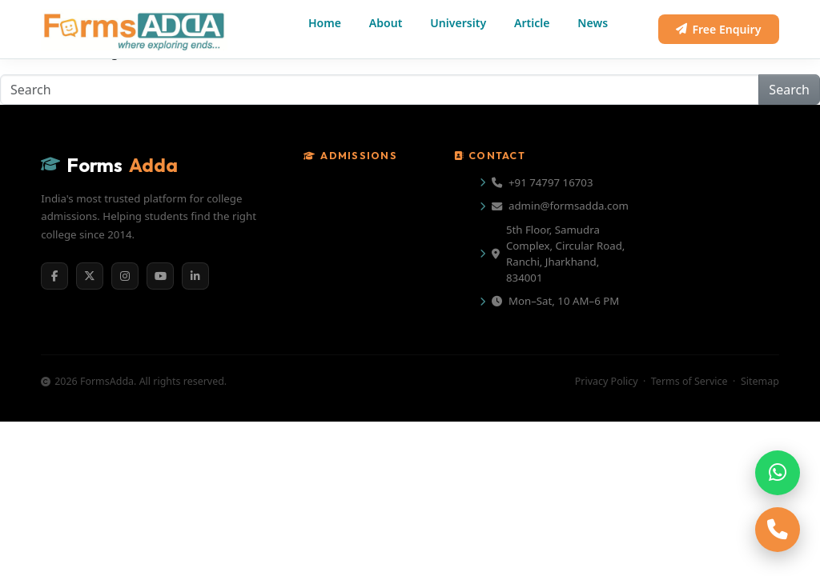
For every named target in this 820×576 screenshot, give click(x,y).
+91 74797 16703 (542, 182)
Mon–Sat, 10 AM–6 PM (555, 301)
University (458, 22)
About (386, 22)
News (592, 22)
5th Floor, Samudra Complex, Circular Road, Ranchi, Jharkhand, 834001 (558, 253)
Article (532, 22)
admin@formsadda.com (560, 205)
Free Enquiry (718, 29)
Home (324, 22)
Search (789, 89)
